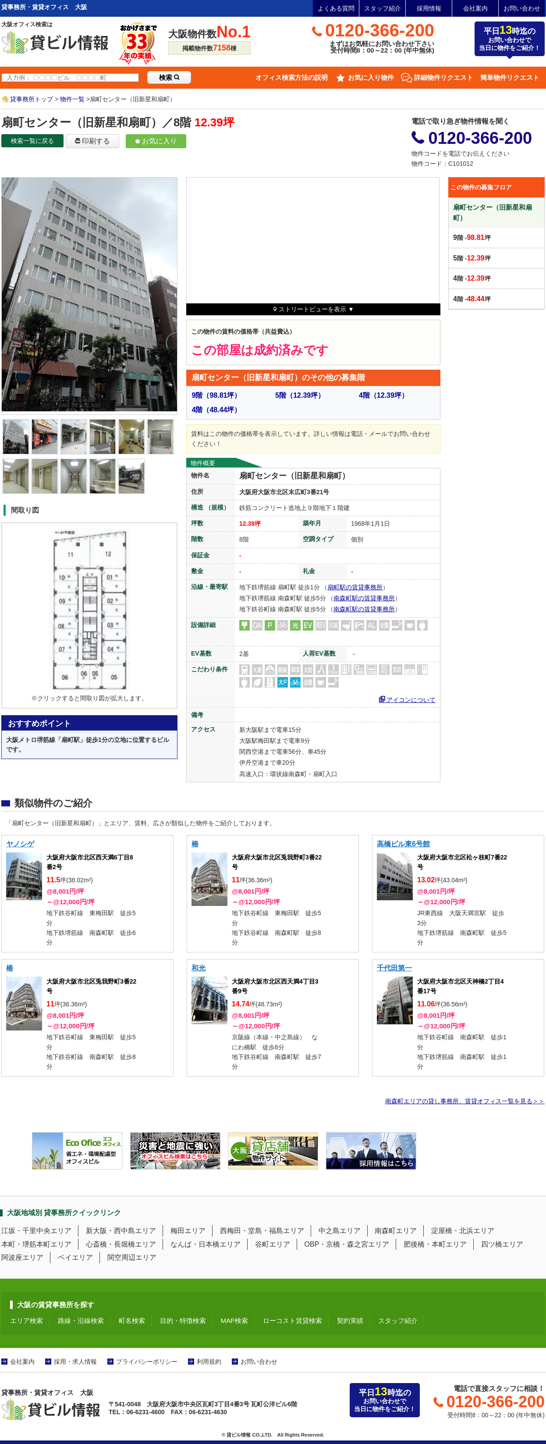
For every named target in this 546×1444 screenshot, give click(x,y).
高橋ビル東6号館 (403, 844)
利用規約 (209, 1361)
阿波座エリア (22, 1257)
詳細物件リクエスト (443, 77)
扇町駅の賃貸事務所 (355, 587)
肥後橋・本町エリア (435, 1244)
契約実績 (350, 1320)
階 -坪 (472, 237)
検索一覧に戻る (32, 140)
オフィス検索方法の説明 (291, 77)
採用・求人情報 (75, 1361)
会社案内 (475, 8)
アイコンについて (407, 698)
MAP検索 (234, 1320)
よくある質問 (336, 8)
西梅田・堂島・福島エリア (262, 1230)
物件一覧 (72, 99)
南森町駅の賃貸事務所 (364, 598)
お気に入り (156, 141)
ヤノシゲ (20, 844)
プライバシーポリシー (146, 1361)
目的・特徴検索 (183, 1320)
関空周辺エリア (131, 1257)
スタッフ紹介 (382, 8)
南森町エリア (396, 1230)
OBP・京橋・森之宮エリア (347, 1244)
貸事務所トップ (31, 99)
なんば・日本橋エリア (205, 1244)
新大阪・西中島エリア (121, 1230)
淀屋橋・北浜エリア (462, 1230)
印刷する (92, 141)
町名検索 (132, 1320)
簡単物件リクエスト (509, 77)
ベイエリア (75, 1257)
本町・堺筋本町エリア (36, 1244)
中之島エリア (340, 1230)
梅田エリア (188, 1230)
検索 (169, 77)
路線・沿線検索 (81, 1320)
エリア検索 (26, 1320)
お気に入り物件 (371, 77)
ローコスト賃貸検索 (292, 1320)
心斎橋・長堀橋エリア (121, 1244)
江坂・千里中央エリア (36, 1230)
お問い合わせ (521, 8)
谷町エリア (272, 1244)
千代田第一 (394, 968)
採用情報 (429, 8)
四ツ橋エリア (502, 1244)
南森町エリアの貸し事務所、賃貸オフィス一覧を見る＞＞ (465, 1101)
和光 (198, 968)
